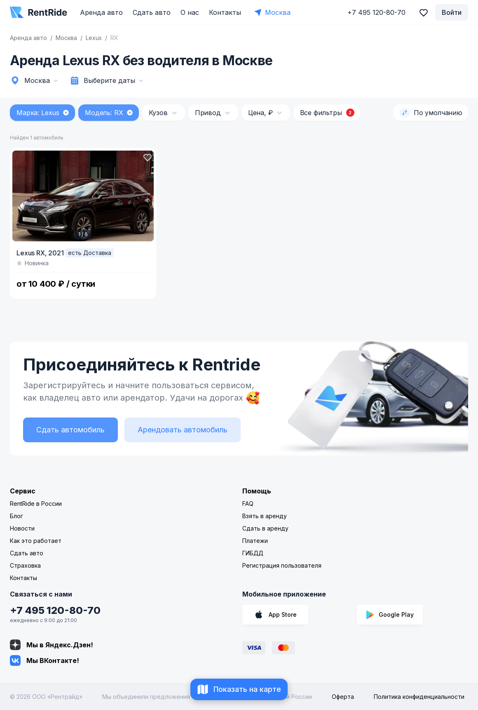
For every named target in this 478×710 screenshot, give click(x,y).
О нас (189, 12)
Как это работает (35, 540)
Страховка (25, 565)
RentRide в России (36, 503)
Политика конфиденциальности (419, 696)
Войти (452, 12)
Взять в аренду (264, 515)
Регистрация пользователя (281, 565)
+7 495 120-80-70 (55, 610)
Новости (22, 528)
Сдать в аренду (265, 528)
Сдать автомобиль (70, 429)
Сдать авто (152, 12)
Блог (16, 515)
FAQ (247, 503)
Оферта (343, 696)
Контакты (225, 12)
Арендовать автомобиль (182, 429)
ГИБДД (252, 553)
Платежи (255, 540)
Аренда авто (101, 12)
